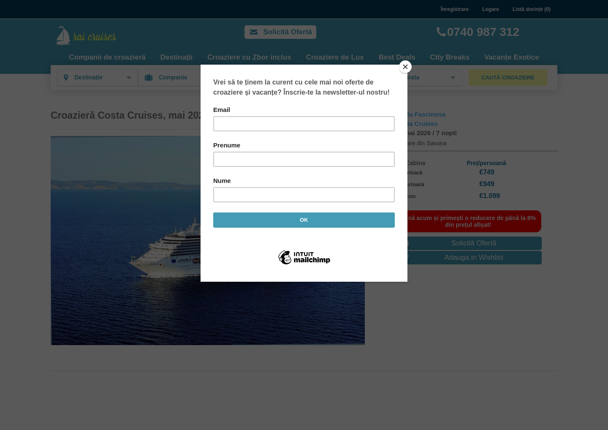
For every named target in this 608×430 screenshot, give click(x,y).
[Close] (405, 66)
